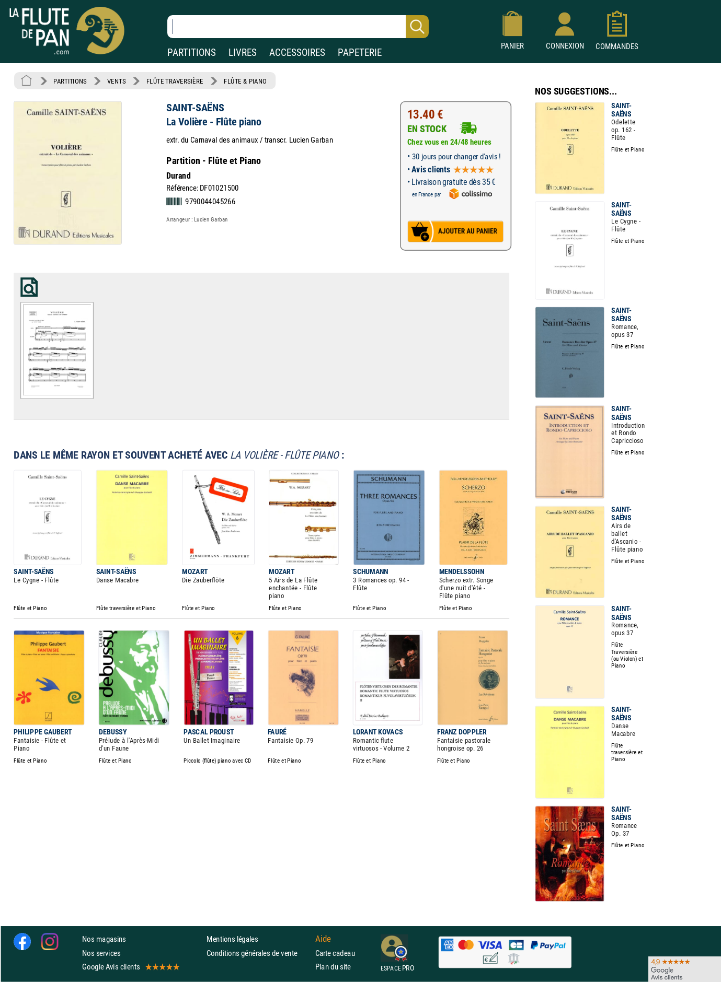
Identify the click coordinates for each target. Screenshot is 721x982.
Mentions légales (232, 938)
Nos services (101, 953)
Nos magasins (104, 938)
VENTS (116, 81)
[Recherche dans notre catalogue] (298, 26)
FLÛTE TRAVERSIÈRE (174, 81)
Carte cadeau (335, 953)
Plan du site (333, 966)
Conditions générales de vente (259, 953)
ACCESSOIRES (297, 52)
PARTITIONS (191, 52)
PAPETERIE (360, 52)
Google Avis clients (130, 966)
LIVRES (242, 52)
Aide (323, 939)
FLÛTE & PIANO (245, 81)
